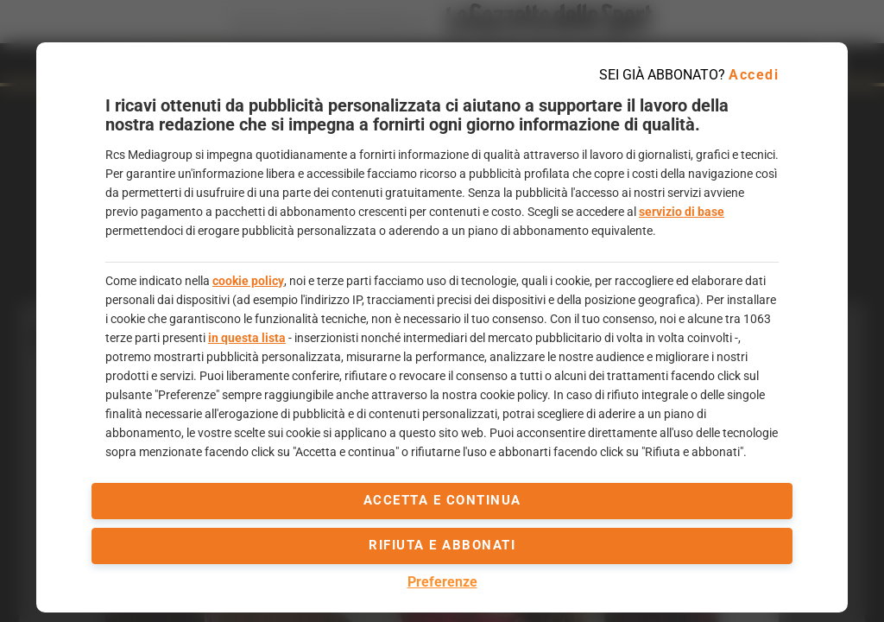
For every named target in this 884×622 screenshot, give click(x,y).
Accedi (754, 75)
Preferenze (442, 582)
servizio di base (681, 212)
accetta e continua (442, 500)
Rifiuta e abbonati (442, 545)
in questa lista (247, 338)
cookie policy (248, 281)
